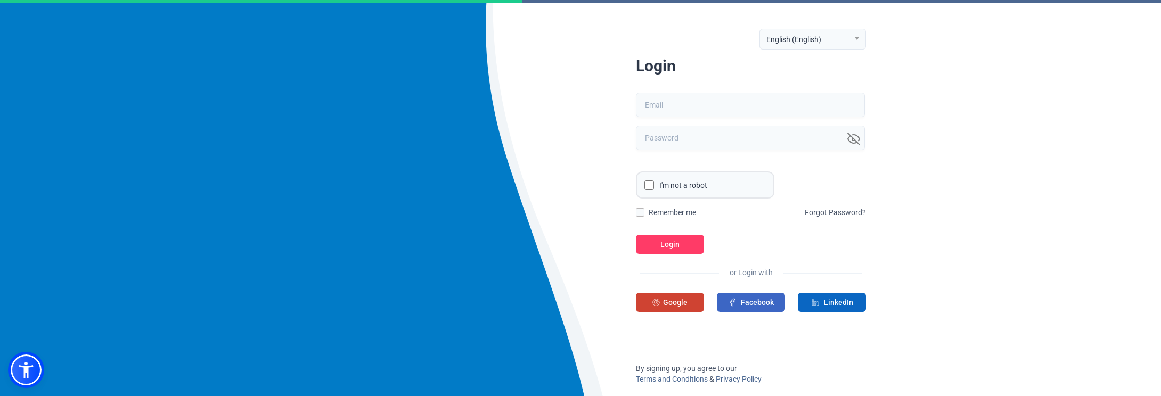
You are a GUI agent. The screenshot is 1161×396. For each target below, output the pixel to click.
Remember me (672, 212)
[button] (26, 369)
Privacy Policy (739, 379)
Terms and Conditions (672, 379)
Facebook (751, 302)
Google (670, 302)
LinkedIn (832, 302)
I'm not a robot (683, 185)
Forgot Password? (835, 212)
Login (670, 244)
